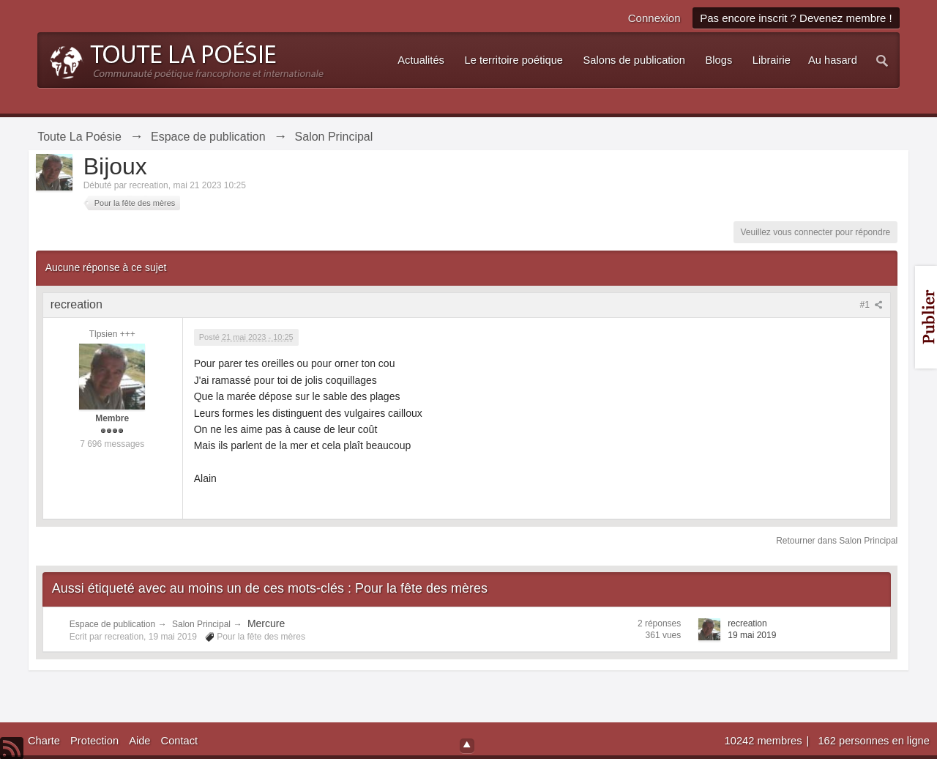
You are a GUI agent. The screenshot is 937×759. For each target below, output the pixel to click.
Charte (44, 741)
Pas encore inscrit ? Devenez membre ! (796, 18)
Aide (139, 741)
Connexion (654, 18)
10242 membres (765, 741)
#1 (872, 305)
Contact (179, 741)
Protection (94, 741)
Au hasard (832, 60)
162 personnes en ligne (873, 741)
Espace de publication (112, 624)
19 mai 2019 (752, 635)
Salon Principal (201, 624)
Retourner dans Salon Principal (836, 541)
